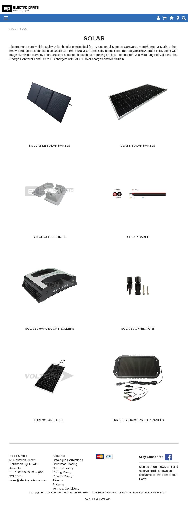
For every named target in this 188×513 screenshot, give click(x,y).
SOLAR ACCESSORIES (49, 237)
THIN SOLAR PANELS (50, 420)
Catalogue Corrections (68, 460)
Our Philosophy (63, 468)
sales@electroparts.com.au (28, 480)
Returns (58, 480)
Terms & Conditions (66, 488)
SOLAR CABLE (138, 237)
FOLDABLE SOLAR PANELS (49, 145)
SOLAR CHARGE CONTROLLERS (49, 328)
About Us (59, 456)
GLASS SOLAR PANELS (138, 145)
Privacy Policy (62, 476)
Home (12, 29)
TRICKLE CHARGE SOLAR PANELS (138, 420)
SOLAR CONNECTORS (138, 328)
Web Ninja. (159, 492)
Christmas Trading (65, 464)
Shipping (58, 484)
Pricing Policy (62, 472)
